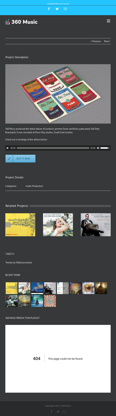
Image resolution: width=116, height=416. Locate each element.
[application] (58, 148)
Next (106, 41)
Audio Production (34, 186)
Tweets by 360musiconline (18, 262)
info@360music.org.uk (58, 3)
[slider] (53, 148)
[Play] (7, 148)
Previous (96, 41)
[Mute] (98, 148)
